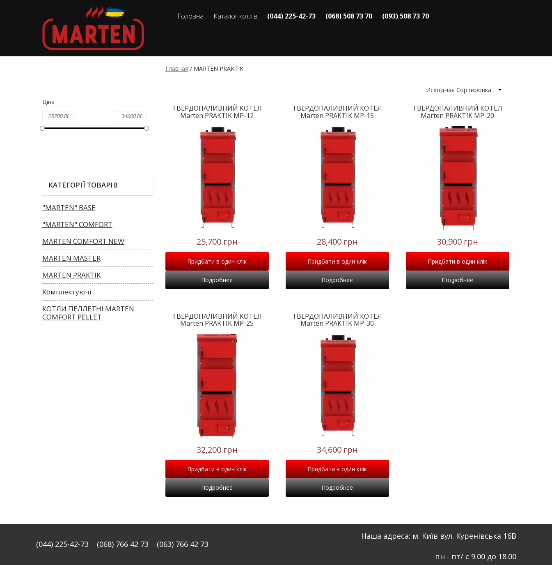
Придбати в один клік (217, 261)
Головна (190, 16)
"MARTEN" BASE (69, 207)
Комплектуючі (67, 291)
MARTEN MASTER (71, 258)
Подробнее (217, 280)
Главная (176, 68)
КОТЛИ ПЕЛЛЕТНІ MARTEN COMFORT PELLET (88, 313)
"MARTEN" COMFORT (77, 224)
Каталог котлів (235, 16)
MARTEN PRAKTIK (71, 275)
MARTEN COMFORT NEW (83, 241)
